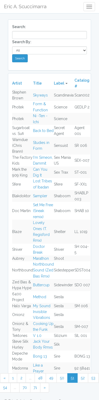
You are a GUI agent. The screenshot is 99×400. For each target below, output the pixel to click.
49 (51, 378)
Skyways (40, 95)
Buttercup (41, 285)
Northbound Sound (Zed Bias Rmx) (43, 270)
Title (37, 83)
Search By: (21, 42)
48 (40, 378)
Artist (17, 83)
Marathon (41, 258)
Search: (19, 27)
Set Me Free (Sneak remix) (43, 211)
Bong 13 (40, 356)
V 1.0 (37, 335)
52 (83, 378)
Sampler (40, 196)
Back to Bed (43, 131)
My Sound (41, 306)
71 (35, 387)
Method (39, 297)
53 (93, 378)
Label (59, 83)
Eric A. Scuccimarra (25, 6)
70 (25, 387)
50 (62, 378)
